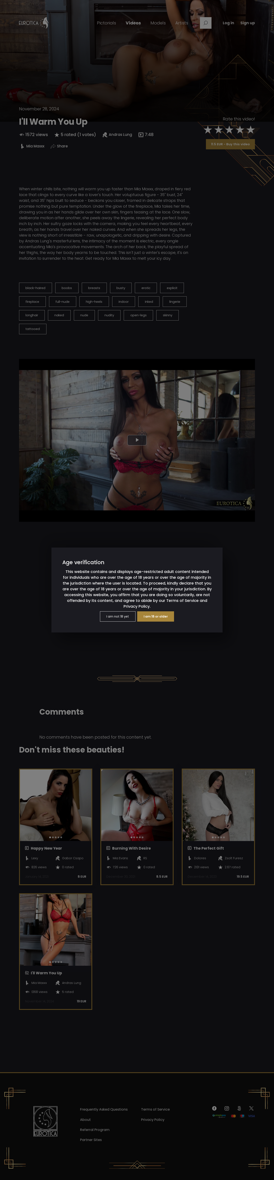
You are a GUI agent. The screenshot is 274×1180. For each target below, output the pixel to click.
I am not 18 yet (115, 616)
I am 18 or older (157, 616)
